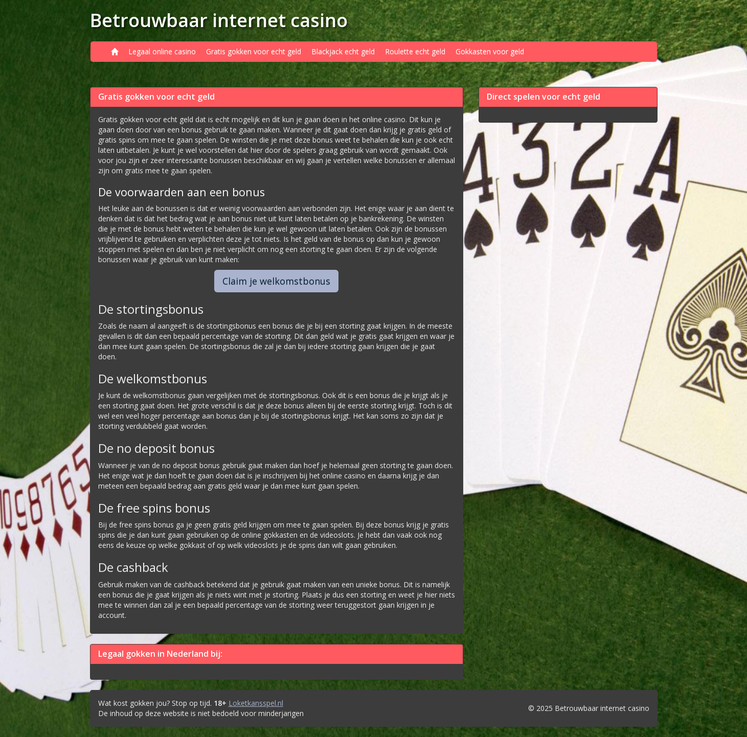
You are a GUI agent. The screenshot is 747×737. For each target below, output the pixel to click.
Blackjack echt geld (343, 51)
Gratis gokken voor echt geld (253, 51)
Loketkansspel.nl (256, 703)
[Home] (114, 51)
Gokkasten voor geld (490, 51)
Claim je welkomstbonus (276, 281)
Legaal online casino (162, 51)
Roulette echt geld (415, 51)
